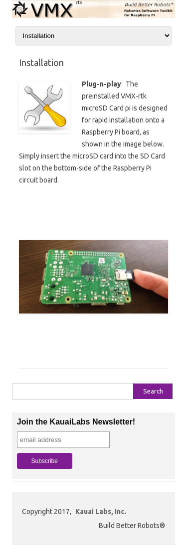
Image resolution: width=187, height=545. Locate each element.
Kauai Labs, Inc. (100, 512)
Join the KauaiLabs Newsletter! (76, 422)
